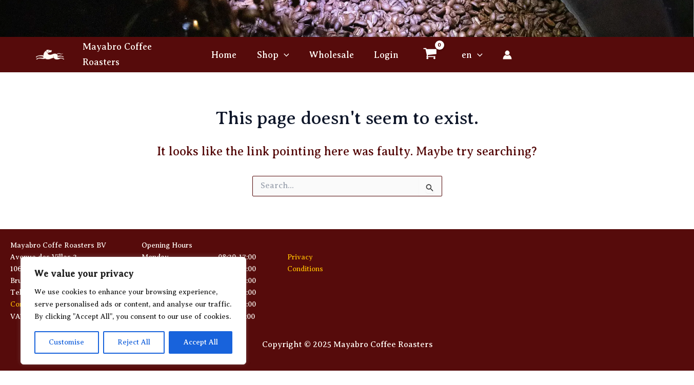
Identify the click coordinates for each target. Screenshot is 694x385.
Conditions (305, 269)
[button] (285, 55)
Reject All (133, 342)
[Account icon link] (503, 54)
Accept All (201, 342)
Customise (66, 342)
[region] (133, 310)
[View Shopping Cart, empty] (428, 54)
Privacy (300, 257)
